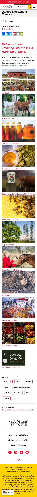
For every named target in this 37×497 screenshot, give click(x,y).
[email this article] (18, 33)
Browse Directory (18, 445)
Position (6, 399)
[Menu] (34, 7)
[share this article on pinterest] (14, 33)
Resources (7, 22)
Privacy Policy (25, 472)
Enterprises (7, 381)
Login (18, 459)
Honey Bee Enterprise (10, 219)
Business (6, 387)
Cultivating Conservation (11, 367)
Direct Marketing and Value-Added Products (18, 194)
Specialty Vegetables (9, 345)
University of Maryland (18, 2)
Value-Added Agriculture (22, 387)
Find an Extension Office (18, 440)
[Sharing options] (4, 33)
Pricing (28, 393)
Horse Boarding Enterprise (12, 270)
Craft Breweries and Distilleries (13, 169)
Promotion (17, 393)
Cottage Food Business (10, 143)
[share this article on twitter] (11, 33)
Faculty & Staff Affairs (18, 435)
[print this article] (21, 33)
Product (6, 393)
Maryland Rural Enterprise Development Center (18, 410)
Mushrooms (6, 295)
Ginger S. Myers (9, 29)
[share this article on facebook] (7, 33)
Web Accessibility (13, 472)
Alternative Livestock (10, 118)
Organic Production (9, 320)
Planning (28, 381)
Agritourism (6, 93)
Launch (18, 381)
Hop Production (8, 245)
